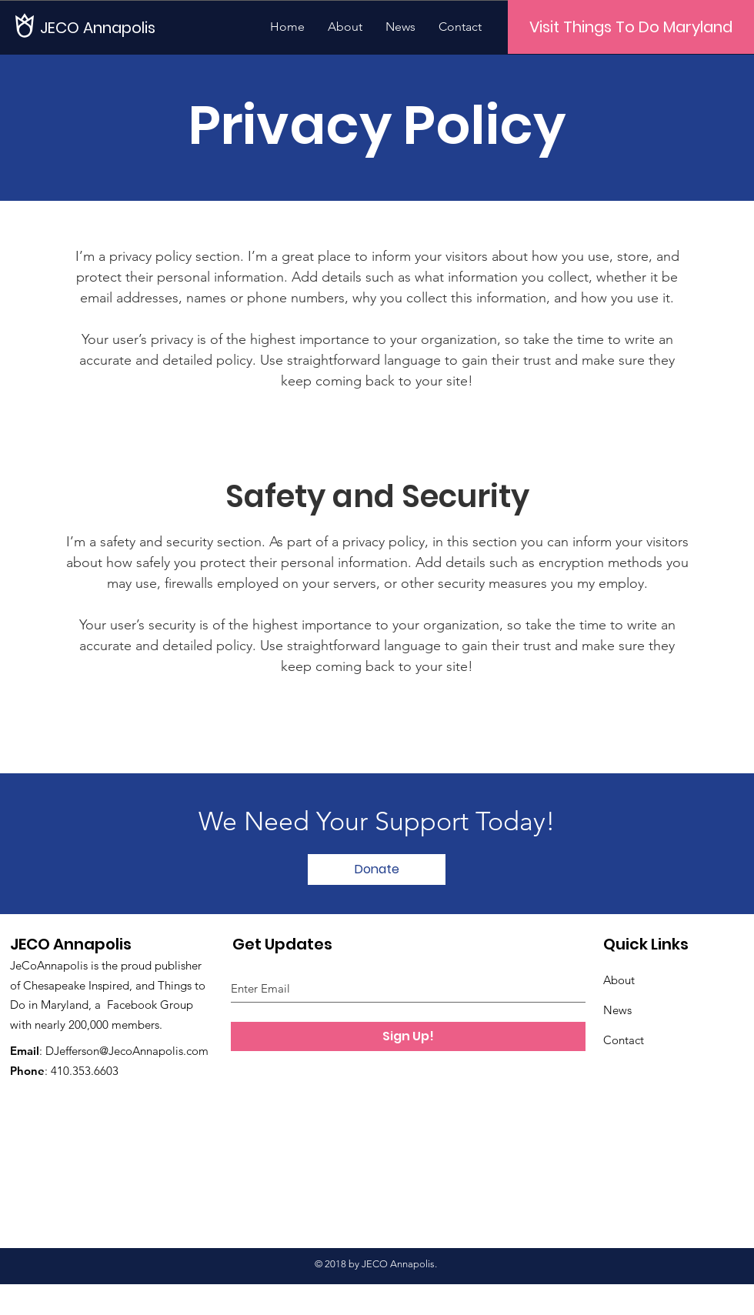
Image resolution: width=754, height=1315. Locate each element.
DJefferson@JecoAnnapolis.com (127, 1050)
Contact (623, 1040)
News (617, 1010)
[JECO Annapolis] (102, 27)
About (619, 980)
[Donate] (376, 869)
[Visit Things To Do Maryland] (631, 27)
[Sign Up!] (408, 1036)
